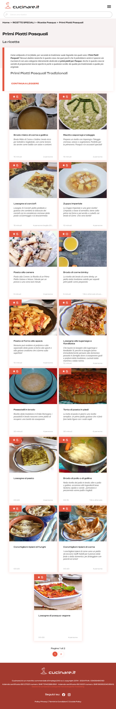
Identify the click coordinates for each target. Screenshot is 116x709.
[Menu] (109, 7)
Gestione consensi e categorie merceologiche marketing (58, 687)
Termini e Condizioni (58, 702)
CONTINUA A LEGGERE (25, 83)
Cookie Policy (75, 702)
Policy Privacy (41, 702)
